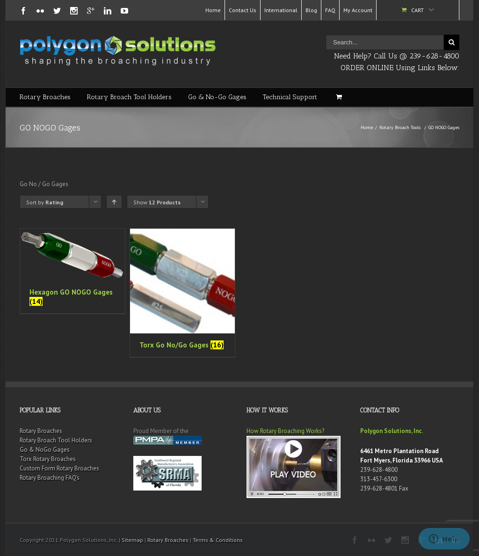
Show (157, 202)
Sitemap (132, 539)
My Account (357, 10)
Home (213, 10)
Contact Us (242, 10)
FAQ (330, 10)
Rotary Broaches (45, 97)
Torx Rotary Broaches (48, 459)
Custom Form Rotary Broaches (59, 468)
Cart (417, 10)
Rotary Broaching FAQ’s (50, 478)
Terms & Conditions (218, 539)
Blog (311, 10)
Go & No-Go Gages (217, 97)
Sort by (44, 202)
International (281, 10)
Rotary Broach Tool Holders (129, 97)
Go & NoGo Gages (45, 450)
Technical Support (290, 97)
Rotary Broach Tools (400, 127)
